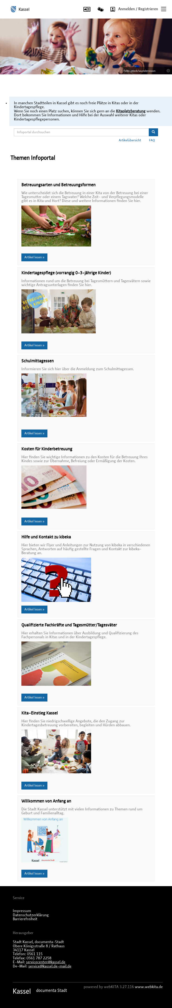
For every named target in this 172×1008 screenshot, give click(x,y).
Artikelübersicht (130, 140)
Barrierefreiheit (25, 919)
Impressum (22, 911)
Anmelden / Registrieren (132, 9)
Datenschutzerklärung (31, 915)
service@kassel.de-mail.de (49, 966)
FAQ (152, 140)
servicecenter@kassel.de (45, 962)
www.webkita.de (149, 987)
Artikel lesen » (34, 257)
